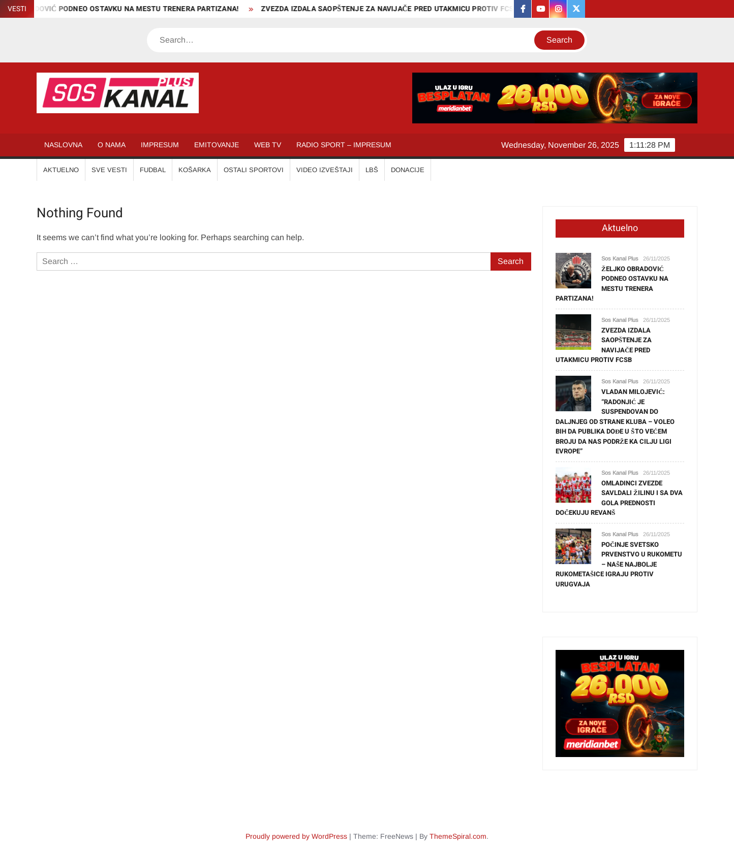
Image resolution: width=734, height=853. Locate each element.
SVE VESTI (109, 170)
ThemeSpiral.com (458, 836)
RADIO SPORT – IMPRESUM (343, 145)
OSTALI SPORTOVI (254, 170)
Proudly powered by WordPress (296, 836)
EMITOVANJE (216, 145)
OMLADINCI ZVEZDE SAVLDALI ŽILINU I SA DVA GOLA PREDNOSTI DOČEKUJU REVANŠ (619, 498)
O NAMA (112, 145)
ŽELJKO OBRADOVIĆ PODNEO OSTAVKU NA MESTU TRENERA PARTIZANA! (612, 284)
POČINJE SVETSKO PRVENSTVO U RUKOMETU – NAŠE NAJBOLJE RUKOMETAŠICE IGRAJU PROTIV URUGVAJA (619, 564)
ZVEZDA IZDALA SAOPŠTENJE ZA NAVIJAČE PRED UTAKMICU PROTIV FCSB (394, 9)
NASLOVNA (63, 145)
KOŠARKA (194, 170)
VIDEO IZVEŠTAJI (324, 170)
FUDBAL (153, 170)
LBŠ (371, 170)
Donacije (407, 170)
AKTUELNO (61, 170)
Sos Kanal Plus (619, 258)
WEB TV (267, 145)
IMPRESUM (160, 145)
